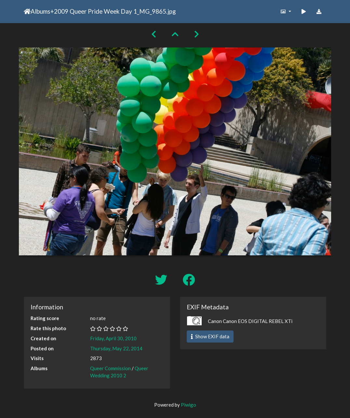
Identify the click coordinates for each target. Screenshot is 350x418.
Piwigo (188, 405)
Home (27, 11)
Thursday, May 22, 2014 (116, 348)
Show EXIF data (210, 336)
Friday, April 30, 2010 (113, 338)
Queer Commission (110, 368)
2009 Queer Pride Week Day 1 (95, 11)
